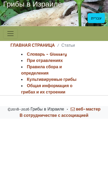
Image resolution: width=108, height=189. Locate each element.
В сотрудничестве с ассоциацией (54, 115)
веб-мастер (85, 109)
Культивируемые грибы (52, 79)
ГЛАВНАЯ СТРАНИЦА (32, 45)
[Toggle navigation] (10, 33)
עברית (96, 18)
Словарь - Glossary (47, 54)
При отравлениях (45, 61)
